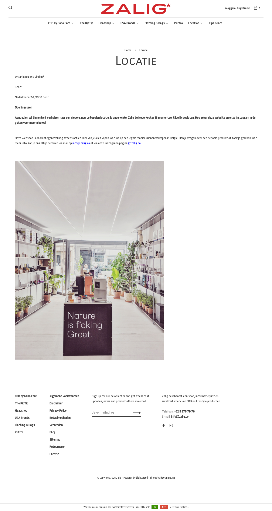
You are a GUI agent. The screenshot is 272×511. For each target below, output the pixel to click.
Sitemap (55, 439)
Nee (164, 507)
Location (193, 23)
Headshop (105, 23)
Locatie (143, 50)
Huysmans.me (167, 477)
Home (128, 50)
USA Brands (127, 23)
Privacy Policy (58, 411)
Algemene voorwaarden (64, 396)
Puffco (178, 23)
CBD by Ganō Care (59, 23)
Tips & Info (215, 23)
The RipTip (86, 23)
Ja (155, 507)
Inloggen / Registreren (237, 8)
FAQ (52, 432)
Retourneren (57, 447)
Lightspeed (142, 477)
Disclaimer (56, 403)
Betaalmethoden (60, 418)
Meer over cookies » (179, 507)
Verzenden (56, 425)
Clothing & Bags (155, 23)
